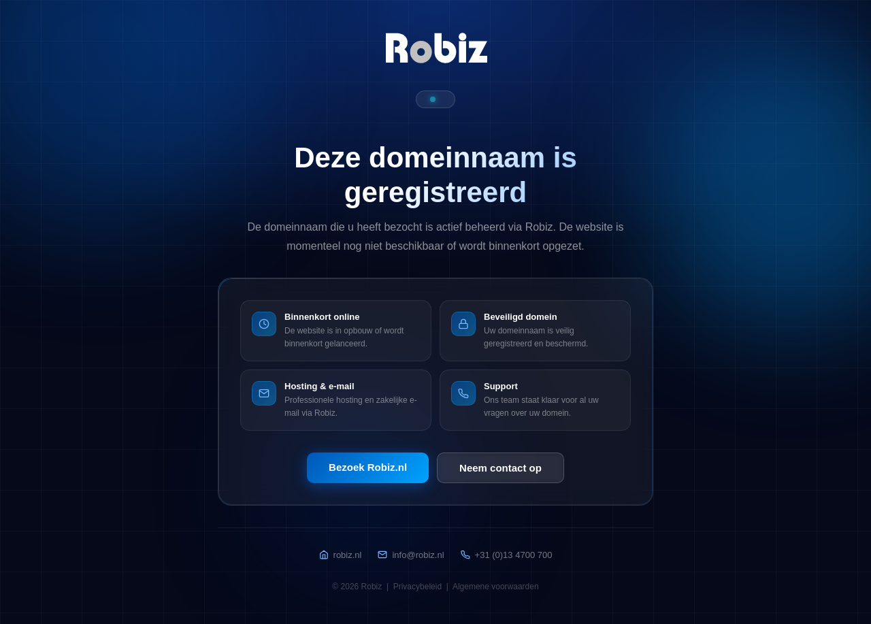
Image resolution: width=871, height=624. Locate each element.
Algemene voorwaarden (496, 586)
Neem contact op (500, 468)
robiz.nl (340, 555)
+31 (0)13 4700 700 (507, 555)
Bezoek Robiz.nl (368, 467)
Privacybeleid (417, 586)
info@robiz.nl (411, 555)
